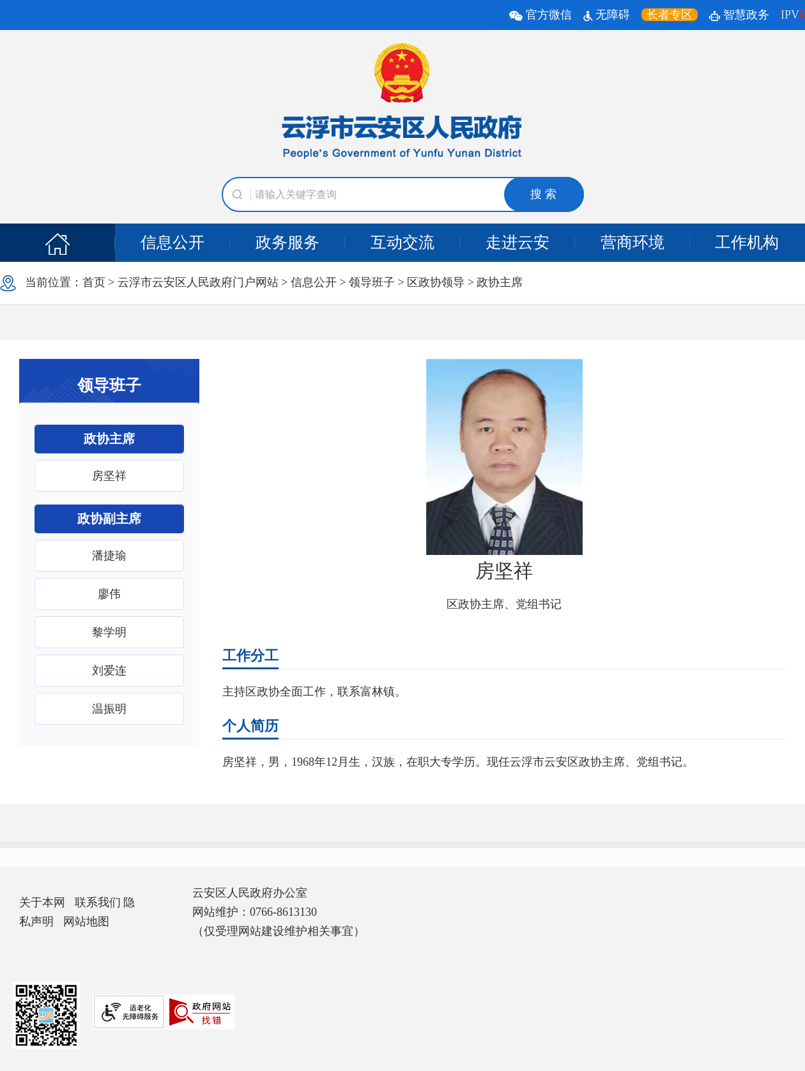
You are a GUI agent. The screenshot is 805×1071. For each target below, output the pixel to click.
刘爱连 (109, 670)
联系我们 (98, 902)
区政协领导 (435, 282)
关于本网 (42, 902)
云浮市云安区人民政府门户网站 (198, 282)
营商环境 (632, 242)
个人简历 (250, 726)
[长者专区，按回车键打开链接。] (669, 14)
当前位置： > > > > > (261, 283)
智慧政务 (739, 14)
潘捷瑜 (109, 555)
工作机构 (747, 242)
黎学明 (109, 632)
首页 (93, 282)
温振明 (109, 709)
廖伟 (109, 594)
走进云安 (517, 242)
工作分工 (250, 656)
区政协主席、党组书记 (504, 604)
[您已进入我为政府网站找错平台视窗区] (200, 1011)
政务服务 (287, 242)
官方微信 (541, 14)
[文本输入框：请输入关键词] (403, 194)
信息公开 (172, 242)
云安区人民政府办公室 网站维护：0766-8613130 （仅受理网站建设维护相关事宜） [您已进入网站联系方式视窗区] (278, 912)
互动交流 (402, 242)
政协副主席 (109, 519)
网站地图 (86, 921)
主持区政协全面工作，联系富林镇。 (314, 691)
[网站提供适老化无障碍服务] (129, 1011)
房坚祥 (109, 475)
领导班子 (372, 282)
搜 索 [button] (543, 194)
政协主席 (500, 282)
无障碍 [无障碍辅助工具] (607, 14)
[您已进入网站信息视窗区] (80, 912)
